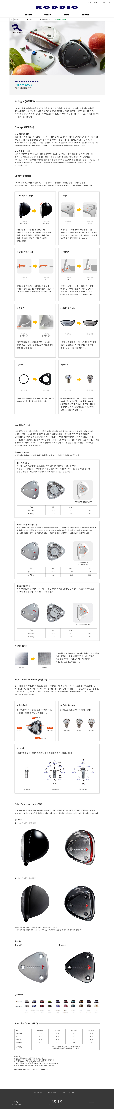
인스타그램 (17, 1102)
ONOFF (11, 2)
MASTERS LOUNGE (34, 2)
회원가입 (88, 2)
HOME (11, 19)
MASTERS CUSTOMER (68, 1092)
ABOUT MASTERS (38, 1092)
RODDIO (25, 2)
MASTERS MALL (51, 2)
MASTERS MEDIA (52, 1092)
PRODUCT (47, 15)
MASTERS (42, 2)
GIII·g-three (18, 2)
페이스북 (14, 1102)
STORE (66, 15)
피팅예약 (110, 2)
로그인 (95, 2)
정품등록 (102, 2)
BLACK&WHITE (4, 2)
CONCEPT (28, 15)
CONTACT (85, 15)
